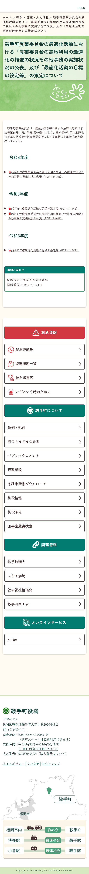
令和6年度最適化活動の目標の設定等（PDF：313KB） (45, 250)
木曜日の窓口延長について (38, 748)
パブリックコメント (23, 455)
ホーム (7, 17)
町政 (19, 17)
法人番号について (52, 753)
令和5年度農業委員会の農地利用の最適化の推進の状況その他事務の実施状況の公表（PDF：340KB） (46, 216)
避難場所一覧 (26, 363)
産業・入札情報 (38, 17)
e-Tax (12, 639)
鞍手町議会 (16, 561)
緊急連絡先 (24, 349)
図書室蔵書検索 (20, 526)
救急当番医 (24, 377)
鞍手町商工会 (18, 603)
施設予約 (15, 511)
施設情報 (15, 497)
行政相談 (15, 469)
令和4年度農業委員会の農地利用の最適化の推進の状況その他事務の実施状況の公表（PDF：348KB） (46, 174)
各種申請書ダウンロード (27, 483)
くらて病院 (16, 575)
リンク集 (33, 763)
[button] (81, 5)
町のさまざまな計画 (23, 441)
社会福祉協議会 (20, 589)
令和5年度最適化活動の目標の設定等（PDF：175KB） (45, 208)
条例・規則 (16, 427)
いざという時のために (33, 391)
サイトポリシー (14, 763)
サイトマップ (50, 763)
